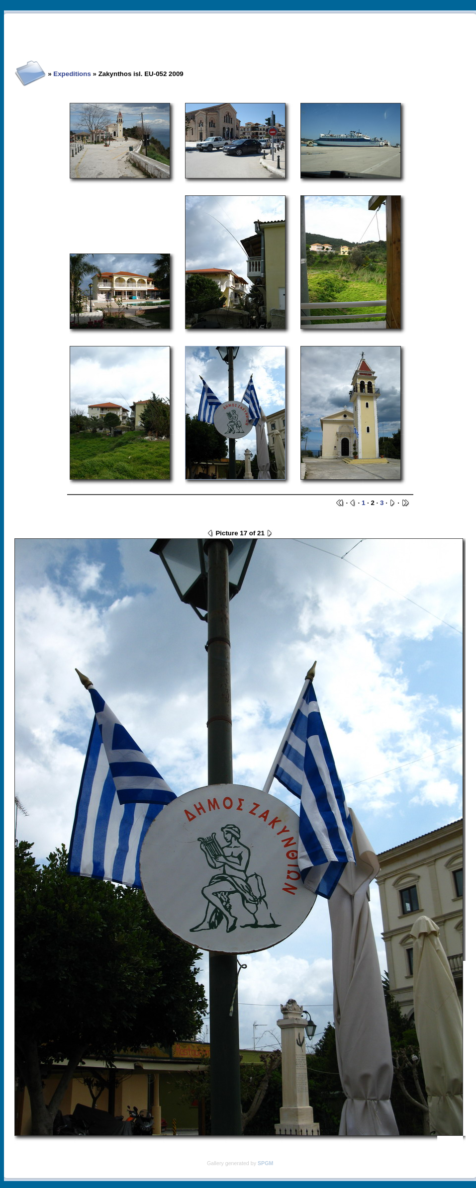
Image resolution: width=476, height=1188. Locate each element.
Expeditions (72, 74)
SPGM (265, 1163)
